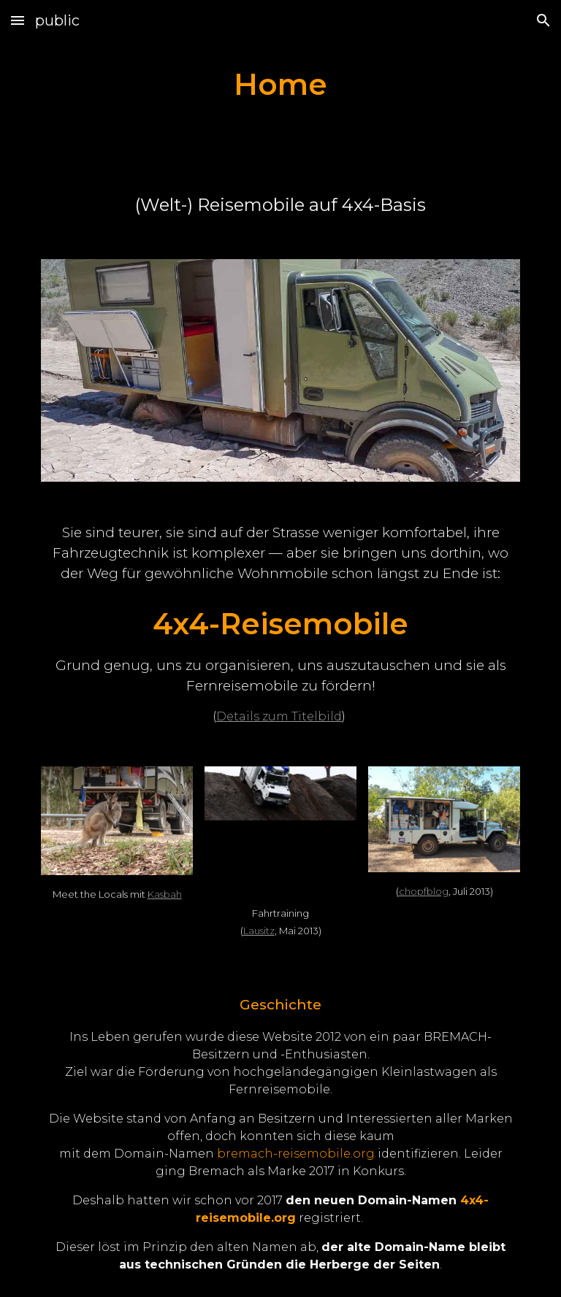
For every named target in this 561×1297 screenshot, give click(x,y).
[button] (17, 20)
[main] (280, 84)
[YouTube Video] (280, 863)
